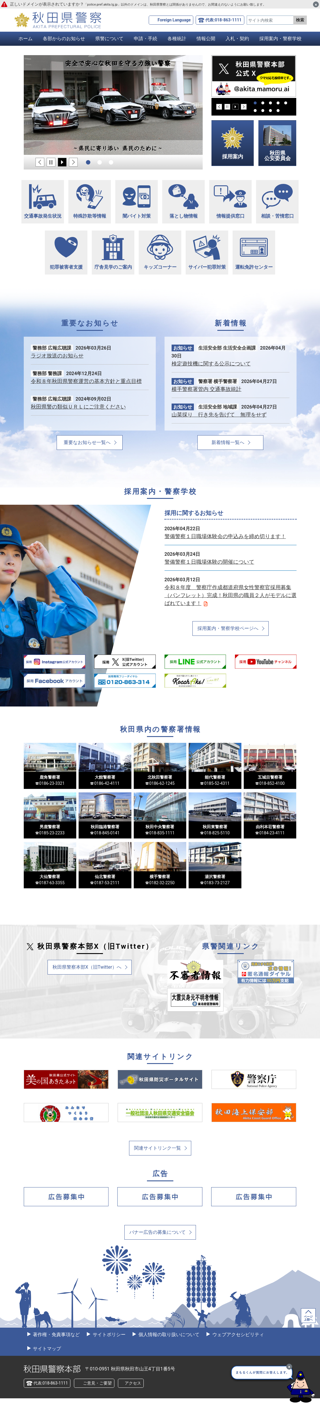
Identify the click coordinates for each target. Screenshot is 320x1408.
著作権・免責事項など (56, 1344)
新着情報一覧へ (227, 442)
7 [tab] (262, 110)
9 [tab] (278, 110)
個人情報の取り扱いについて (168, 1344)
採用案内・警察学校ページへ (227, 628)
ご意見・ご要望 (97, 1392)
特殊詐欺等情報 (90, 201)
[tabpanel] (113, 105)
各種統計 (176, 38)
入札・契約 (237, 38)
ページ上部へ (308, 1328)
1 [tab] (88, 162)
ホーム (25, 38)
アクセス (133, 1392)
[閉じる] (316, 4)
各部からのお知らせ (64, 38)
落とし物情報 (183, 201)
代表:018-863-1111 (223, 20)
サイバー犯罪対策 (207, 252)
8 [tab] (270, 110)
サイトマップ (46, 1358)
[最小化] (289, 1367)
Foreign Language (174, 20)
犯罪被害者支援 (66, 253)
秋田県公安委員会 (277, 143)
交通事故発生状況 (43, 201)
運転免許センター (254, 254)
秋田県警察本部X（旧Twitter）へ (87, 976)
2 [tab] (99, 162)
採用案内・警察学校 (280, 38)
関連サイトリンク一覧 (157, 1157)
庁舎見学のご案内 (113, 252)
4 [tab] (278, 102)
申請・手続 (145, 38)
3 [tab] (111, 162)
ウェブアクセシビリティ (237, 1344)
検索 (300, 20)
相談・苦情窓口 (277, 201)
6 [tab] (255, 110)
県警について (109, 38)
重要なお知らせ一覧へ (87, 442)
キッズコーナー (160, 252)
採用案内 (232, 143)
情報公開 (206, 38)
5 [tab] (285, 102)
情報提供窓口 (230, 201)
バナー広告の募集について (157, 1242)
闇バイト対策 (137, 202)
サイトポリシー (109, 1344)
